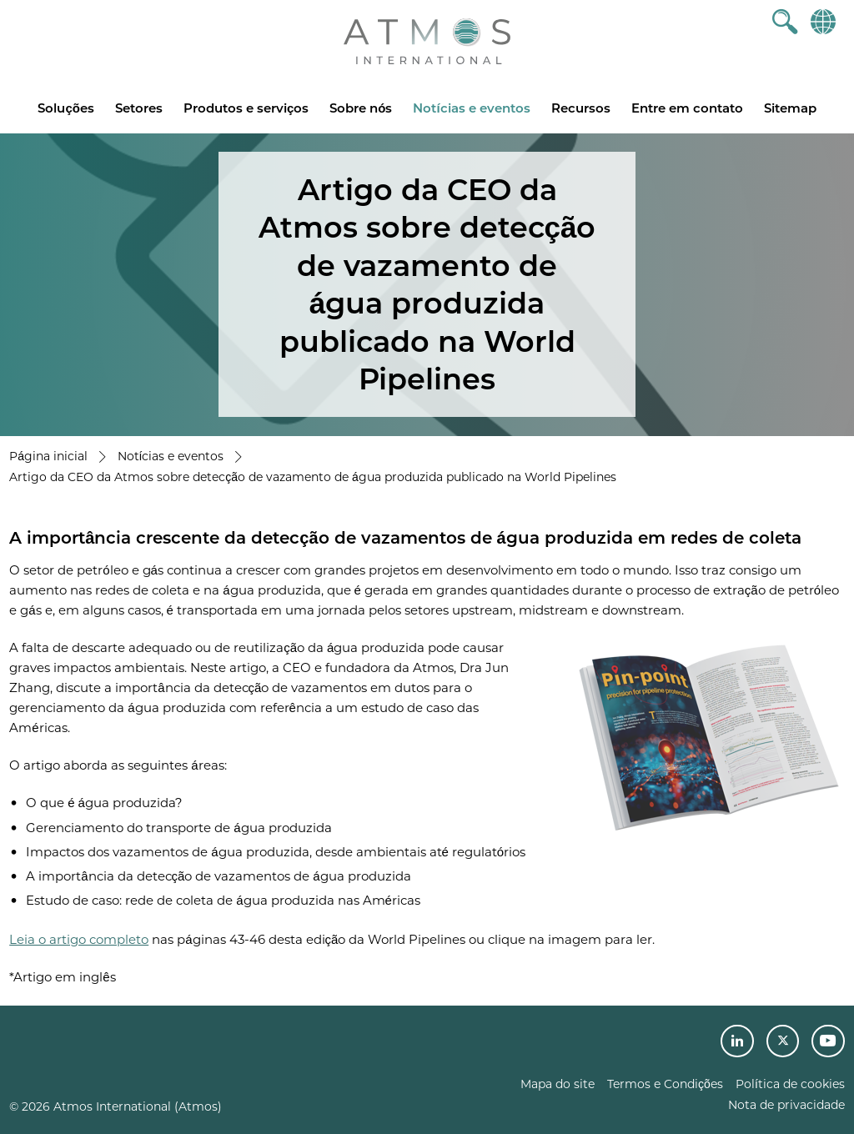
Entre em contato (687, 108)
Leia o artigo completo (78, 939)
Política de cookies (790, 1083)
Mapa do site (557, 1083)
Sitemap (790, 108)
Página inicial (48, 456)
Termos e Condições (665, 1083)
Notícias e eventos (471, 108)
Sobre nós (360, 108)
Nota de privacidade (786, 1104)
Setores (139, 108)
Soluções (66, 108)
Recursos (580, 108)
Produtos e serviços (246, 108)
